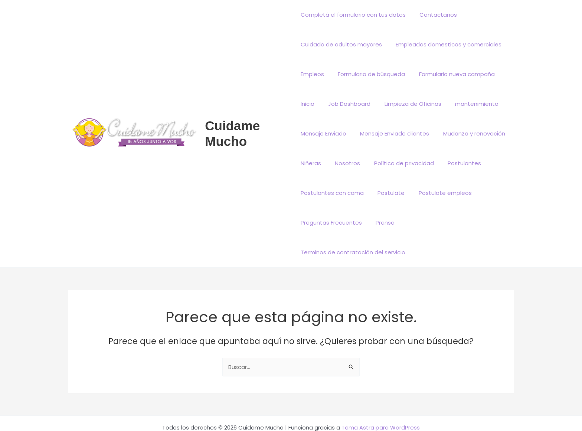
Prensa (382, 222)
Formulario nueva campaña (451, 74)
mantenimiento (468, 104)
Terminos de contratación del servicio (455, 222)
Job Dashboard (347, 104)
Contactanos (435, 15)
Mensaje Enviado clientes (391, 133)
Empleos (312, 74)
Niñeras (311, 163)
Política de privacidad (398, 163)
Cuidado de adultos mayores (341, 44)
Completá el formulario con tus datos (353, 15)
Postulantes (456, 163)
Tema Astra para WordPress (380, 398)
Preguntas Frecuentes (331, 222)
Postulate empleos (439, 193)
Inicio (307, 104)
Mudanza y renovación (469, 133)
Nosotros (344, 163)
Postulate (388, 193)
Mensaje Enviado (323, 133)
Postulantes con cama (332, 193)
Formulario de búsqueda (368, 74)
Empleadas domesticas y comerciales (446, 44)
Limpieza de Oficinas (407, 104)
